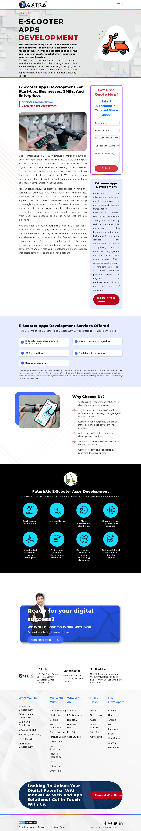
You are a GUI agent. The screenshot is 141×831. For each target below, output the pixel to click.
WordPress (114, 738)
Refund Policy (59, 827)
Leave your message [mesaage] (106, 157)
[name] (106, 123)
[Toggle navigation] (118, 5)
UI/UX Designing (27, 730)
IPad (110, 715)
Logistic (54, 720)
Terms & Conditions (26, 827)
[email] (106, 130)
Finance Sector (58, 737)
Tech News (96, 715)
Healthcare (55, 715)
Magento (113, 729)
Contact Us (96, 737)
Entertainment (58, 732)
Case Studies (74, 737)
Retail (53, 761)
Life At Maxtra (74, 715)
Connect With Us (110, 795)
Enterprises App (58, 710)
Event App (55, 770)
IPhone (112, 710)
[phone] (106, 137)
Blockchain (114, 747)
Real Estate (56, 741)
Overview (72, 710)
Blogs (93, 710)
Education (55, 766)
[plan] (106, 146)
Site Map (95, 732)
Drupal (111, 733)
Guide (93, 720)
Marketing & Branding (30, 734)
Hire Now (72, 720)
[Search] (106, 168)
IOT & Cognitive (27, 739)
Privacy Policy (43, 827)
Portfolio (71, 732)
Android (112, 720)
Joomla (112, 743)
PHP (110, 724)
